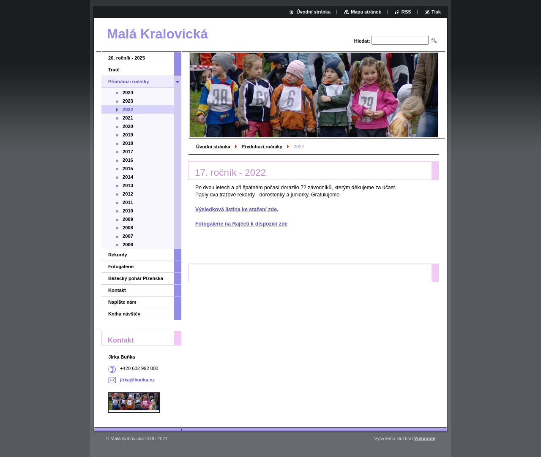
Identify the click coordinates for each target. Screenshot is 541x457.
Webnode (424, 438)
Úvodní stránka (213, 146)
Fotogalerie (121, 266)
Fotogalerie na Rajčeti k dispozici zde (241, 224)
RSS (406, 11)
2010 (128, 210)
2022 (128, 109)
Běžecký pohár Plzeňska (135, 278)
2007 (128, 236)
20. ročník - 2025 (126, 57)
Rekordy (117, 254)
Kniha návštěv (124, 313)
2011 (128, 202)
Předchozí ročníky (262, 146)
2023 (128, 100)
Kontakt (117, 290)
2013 (128, 185)
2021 (128, 117)
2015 (128, 168)
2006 (128, 244)
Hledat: (362, 41)
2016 (128, 160)
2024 (128, 92)
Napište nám (122, 302)
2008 (128, 227)
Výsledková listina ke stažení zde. (236, 209)
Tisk (436, 11)
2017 (128, 151)
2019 (128, 134)
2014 (128, 177)
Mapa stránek (366, 11)
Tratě (114, 69)
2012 (128, 193)
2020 (128, 126)
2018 (128, 143)
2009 (128, 219)
